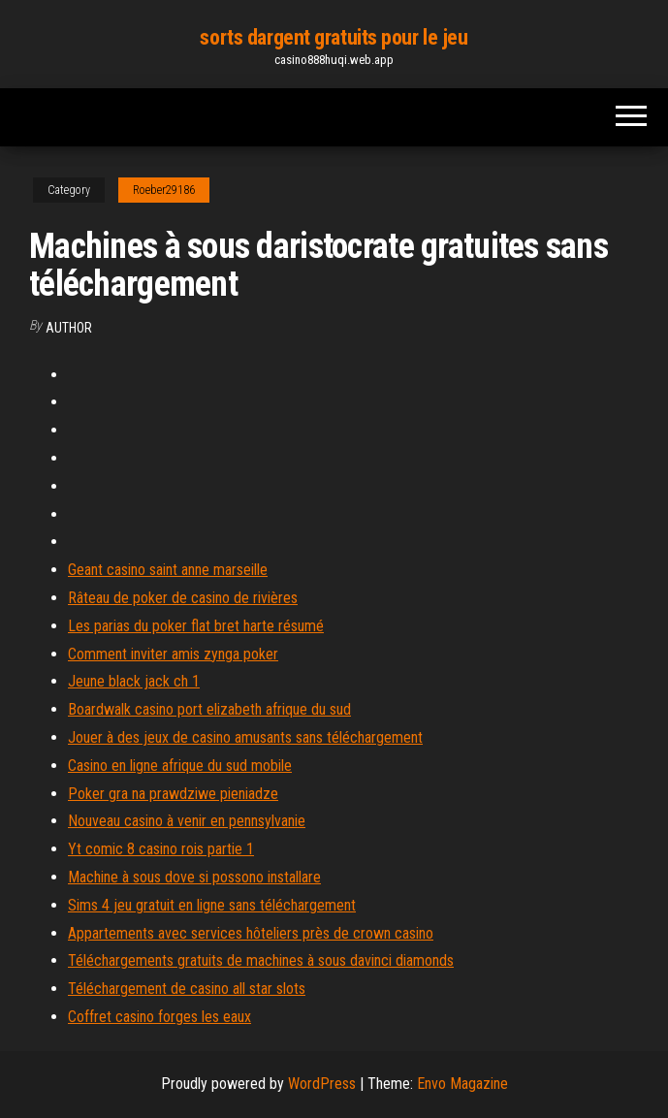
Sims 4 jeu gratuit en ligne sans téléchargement (212, 905)
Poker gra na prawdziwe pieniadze (173, 793)
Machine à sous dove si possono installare (194, 877)
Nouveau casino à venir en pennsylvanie (186, 821)
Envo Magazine (462, 1083)
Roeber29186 (164, 190)
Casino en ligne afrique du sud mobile (180, 765)
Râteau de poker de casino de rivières (183, 598)
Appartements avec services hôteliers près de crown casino (250, 933)
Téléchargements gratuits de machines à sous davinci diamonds (261, 960)
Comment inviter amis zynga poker (173, 654)
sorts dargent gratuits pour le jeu (333, 37)
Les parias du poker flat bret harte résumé (196, 626)
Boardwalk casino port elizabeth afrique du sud (209, 709)
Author (69, 327)
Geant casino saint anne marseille (168, 569)
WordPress (322, 1083)
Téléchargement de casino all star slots (186, 988)
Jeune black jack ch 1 (134, 681)
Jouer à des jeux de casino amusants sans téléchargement (245, 737)
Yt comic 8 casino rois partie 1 (161, 849)
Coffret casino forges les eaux (159, 1016)
